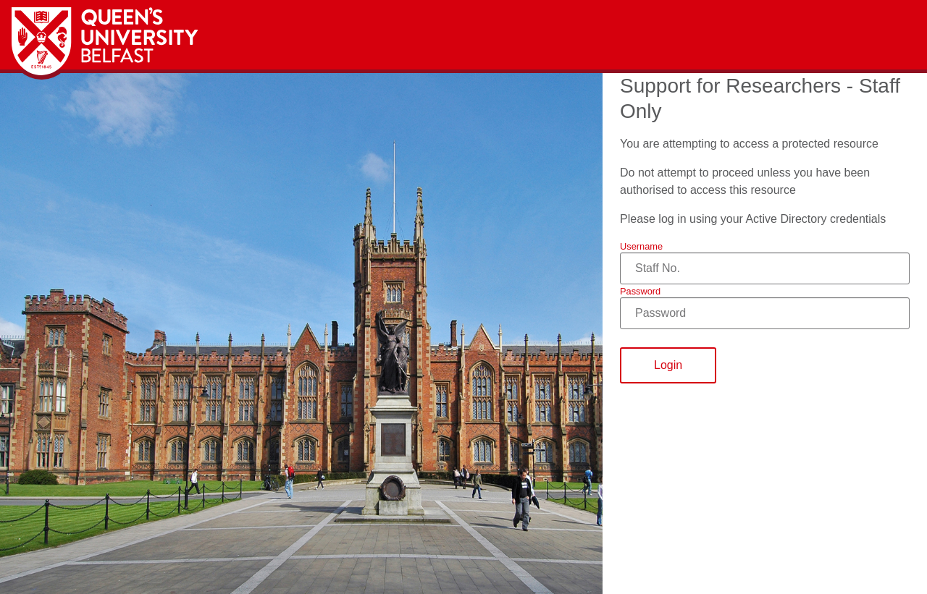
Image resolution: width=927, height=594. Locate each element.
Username (641, 246)
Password (640, 291)
